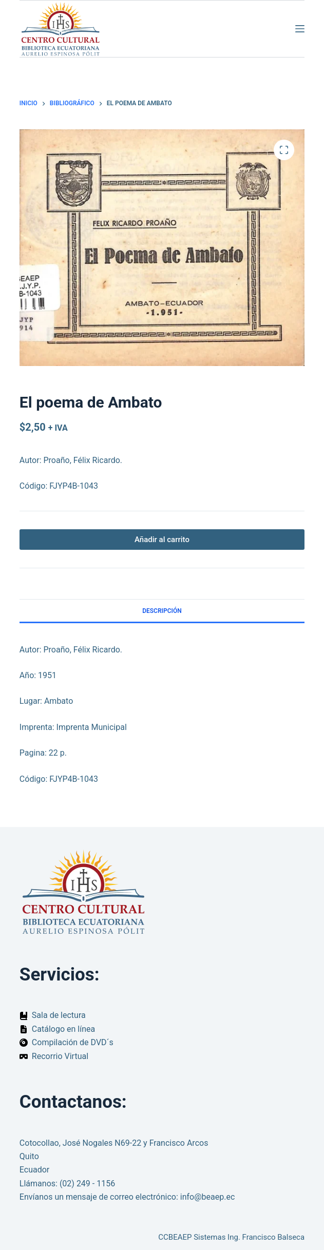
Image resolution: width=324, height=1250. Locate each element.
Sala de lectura (59, 1015)
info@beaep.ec (207, 1197)
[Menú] (299, 28)
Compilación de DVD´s (72, 1042)
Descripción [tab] (162, 610)
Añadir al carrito (162, 539)
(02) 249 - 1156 (87, 1183)
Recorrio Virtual (60, 1056)
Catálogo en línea (63, 1029)
